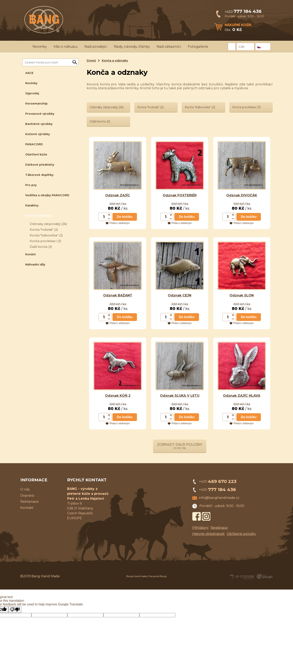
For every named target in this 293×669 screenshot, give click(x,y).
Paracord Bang (157, 576)
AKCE (29, 73)
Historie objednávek (208, 534)
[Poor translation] (14, 609)
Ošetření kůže (36, 154)
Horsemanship (36, 103)
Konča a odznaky (38, 215)
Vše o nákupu (66, 46)
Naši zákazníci (169, 46)
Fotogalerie (198, 46)
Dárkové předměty (39, 164)
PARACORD (34, 144)
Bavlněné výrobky (38, 124)
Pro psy (31, 185)
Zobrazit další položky (179, 446)
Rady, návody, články (132, 46)
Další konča (41, 247)
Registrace (219, 528)
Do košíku (124, 216)
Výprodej (32, 93)
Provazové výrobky (39, 114)
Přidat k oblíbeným (119, 223)
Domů (91, 60)
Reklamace (29, 502)
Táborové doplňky (39, 175)
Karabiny (31, 205)
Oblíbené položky (241, 534)
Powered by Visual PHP (264, 576)
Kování (30, 254)
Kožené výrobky (37, 134)
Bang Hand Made (136, 576)
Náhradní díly (35, 264)
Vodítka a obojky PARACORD (47, 195)
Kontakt (27, 508)
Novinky (40, 46)
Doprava (27, 495)
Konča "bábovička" (46, 235)
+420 (243, 12)
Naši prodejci (95, 46)
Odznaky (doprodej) (48, 224)
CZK (241, 46)
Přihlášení (200, 528)
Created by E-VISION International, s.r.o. (241, 576)
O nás (25, 489)
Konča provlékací (45, 241)
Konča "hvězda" (44, 229)
